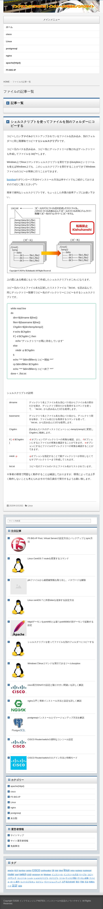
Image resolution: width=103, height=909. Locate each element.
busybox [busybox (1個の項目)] (22, 870)
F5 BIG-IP (11, 70)
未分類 (14, 818)
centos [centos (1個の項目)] (28, 870)
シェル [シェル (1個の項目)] (30, 878)
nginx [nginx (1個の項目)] (72, 870)
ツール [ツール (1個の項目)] (62, 878)
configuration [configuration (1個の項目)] (46, 870)
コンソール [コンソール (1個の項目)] (22, 878)
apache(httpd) (13, 63)
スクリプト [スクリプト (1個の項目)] (54, 878)
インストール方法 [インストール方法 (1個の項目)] (71, 874)
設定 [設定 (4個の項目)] (15, 885)
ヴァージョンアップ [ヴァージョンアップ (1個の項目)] (52, 882)
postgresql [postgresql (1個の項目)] (87, 870)
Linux (9, 41)
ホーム (9, 27)
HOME (6, 82)
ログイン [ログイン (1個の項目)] (39, 882)
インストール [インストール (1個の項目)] (57, 874)
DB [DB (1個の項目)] (53, 870)
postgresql (11, 48)
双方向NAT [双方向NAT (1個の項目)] (70, 882)
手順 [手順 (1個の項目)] (82, 882)
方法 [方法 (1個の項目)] (86, 882)
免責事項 (15, 846)
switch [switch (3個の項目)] (22, 874)
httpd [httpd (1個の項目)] (61, 870)
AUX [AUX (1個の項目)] (16, 870)
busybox (11, 179)
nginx (9, 55)
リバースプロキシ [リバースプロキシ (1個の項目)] (27, 882)
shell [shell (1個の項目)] (17, 874)
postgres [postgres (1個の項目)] (78, 870)
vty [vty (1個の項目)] (42, 874)
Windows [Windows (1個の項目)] (47, 874)
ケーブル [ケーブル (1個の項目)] (83, 874)
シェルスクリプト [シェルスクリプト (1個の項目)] (41, 878)
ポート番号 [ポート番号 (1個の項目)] (15, 882)
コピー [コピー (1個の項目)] (90, 874)
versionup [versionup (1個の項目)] (36, 874)
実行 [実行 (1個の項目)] (78, 882)
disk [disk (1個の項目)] (56, 870)
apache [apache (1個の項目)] (11, 870)
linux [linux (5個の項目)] (67, 870)
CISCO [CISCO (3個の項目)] (36, 870)
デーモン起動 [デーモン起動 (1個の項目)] (83, 878)
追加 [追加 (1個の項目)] (20, 886)
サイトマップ (17, 835)
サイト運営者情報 (19, 840)
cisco (9, 34)
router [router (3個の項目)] (11, 874)
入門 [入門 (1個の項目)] (63, 882)
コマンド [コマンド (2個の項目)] (12, 878)
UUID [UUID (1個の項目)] (29, 874)
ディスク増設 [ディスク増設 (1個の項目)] (71, 878)
